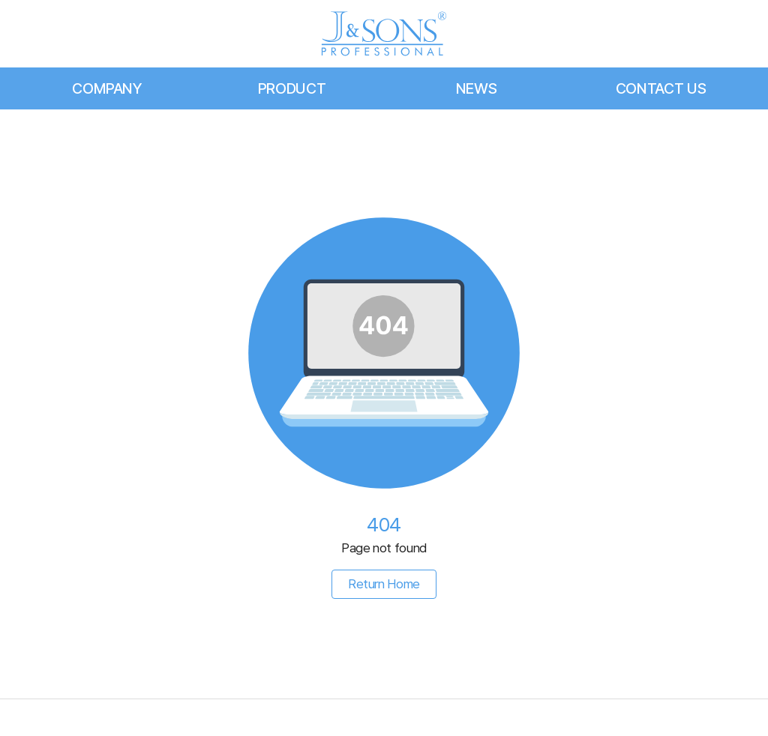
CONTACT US (661, 88)
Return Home (384, 583)
